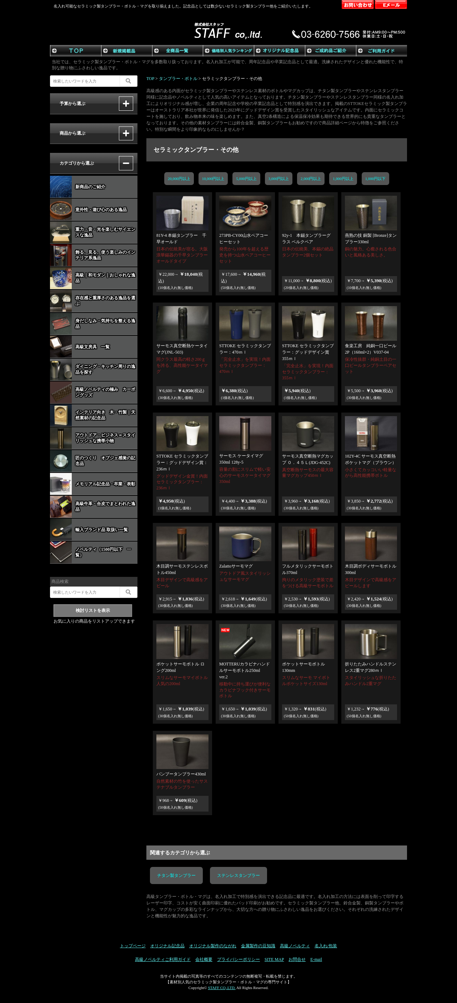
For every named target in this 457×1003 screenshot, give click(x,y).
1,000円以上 (348, 178)
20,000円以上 (179, 178)
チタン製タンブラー (176, 875)
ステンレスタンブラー (238, 875)
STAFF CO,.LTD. (221, 987)
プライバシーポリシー (238, 959)
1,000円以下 (387, 178)
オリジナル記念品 (167, 945)
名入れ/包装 (326, 945)
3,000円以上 (278, 178)
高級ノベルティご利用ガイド (163, 959)
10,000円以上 (213, 178)
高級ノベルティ (295, 945)
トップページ (133, 945)
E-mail (316, 959)
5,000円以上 (246, 178)
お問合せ (297, 959)
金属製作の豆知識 (258, 945)
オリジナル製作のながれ (212, 945)
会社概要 (203, 959)
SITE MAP (274, 959)
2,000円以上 (312, 178)
